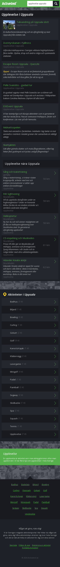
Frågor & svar (24, 545)
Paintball (46, 502)
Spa (36, 508)
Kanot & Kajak (16, 496)
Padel (36, 502)
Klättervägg (31, 496)
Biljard (36, 484)
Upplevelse (30, 514)
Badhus (14, 484)
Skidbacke (26, 508)
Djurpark (27, 490)
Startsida (13, 545)
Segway (15, 508)
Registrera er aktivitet (41, 545)
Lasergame (45, 496)
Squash (44, 508)
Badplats (25, 484)
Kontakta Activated (30, 547)
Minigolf (14, 502)
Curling (16, 490)
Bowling (45, 484)
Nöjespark (25, 502)
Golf (45, 490)
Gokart (37, 490)
